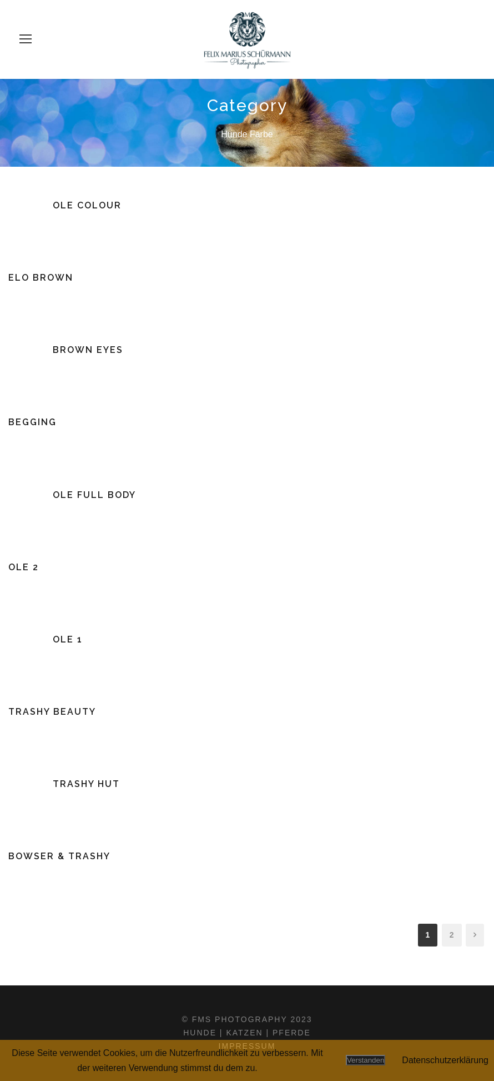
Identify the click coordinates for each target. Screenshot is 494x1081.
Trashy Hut (86, 784)
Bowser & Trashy (59, 856)
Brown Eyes (88, 350)
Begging (32, 422)
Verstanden (365, 1060)
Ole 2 (23, 567)
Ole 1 (68, 639)
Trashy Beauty (52, 711)
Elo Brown (40, 277)
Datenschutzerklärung (445, 1060)
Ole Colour (87, 205)
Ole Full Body (94, 495)
